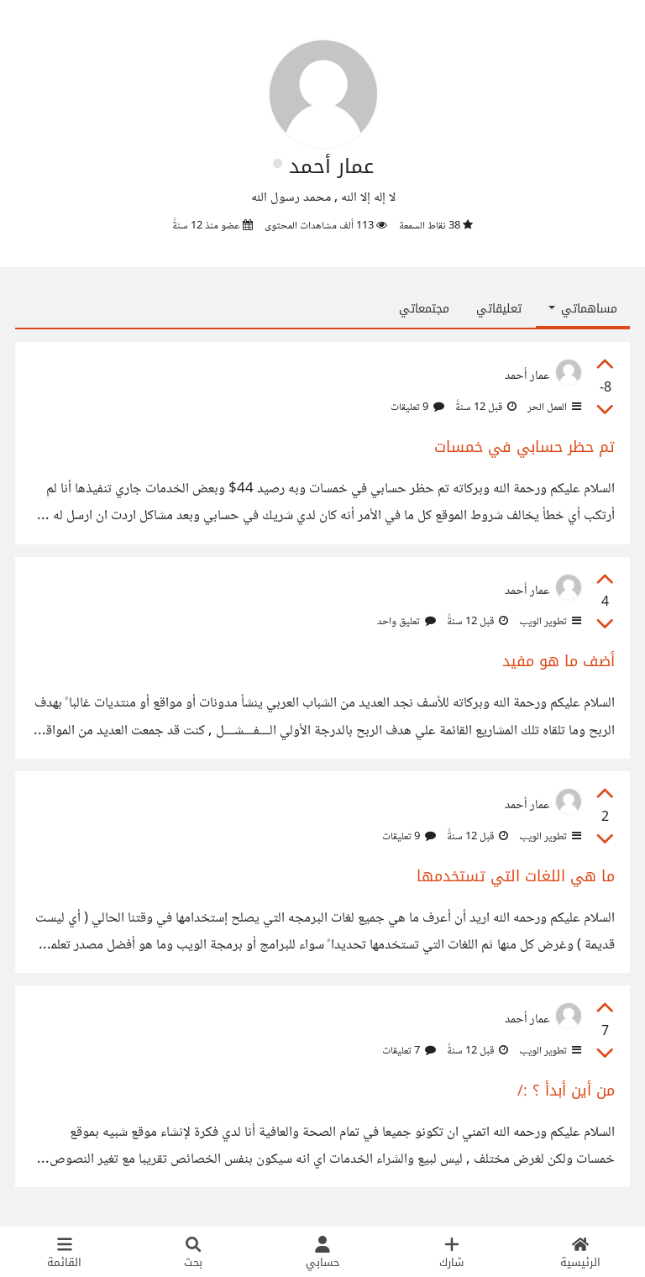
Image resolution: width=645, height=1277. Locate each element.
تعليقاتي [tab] (499, 308)
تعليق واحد (406, 621)
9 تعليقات (417, 407)
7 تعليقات (409, 1051)
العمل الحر (553, 407)
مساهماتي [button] (582, 308)
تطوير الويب (549, 621)
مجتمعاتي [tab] (424, 308)
